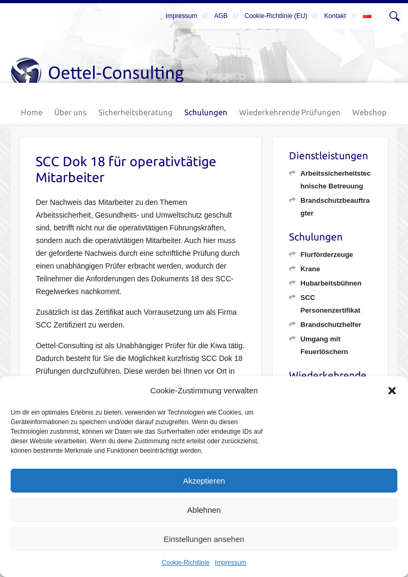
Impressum (230, 562)
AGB (220, 16)
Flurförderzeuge (327, 255)
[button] (392, 390)
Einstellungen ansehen (204, 539)
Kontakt (335, 16)
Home (31, 112)
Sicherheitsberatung (135, 112)
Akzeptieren (204, 480)
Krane (310, 269)
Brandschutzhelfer (331, 325)
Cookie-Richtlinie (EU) (275, 16)
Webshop (369, 112)
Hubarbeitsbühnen (331, 283)
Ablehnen (203, 509)
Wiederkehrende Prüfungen (290, 112)
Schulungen (205, 112)
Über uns (70, 112)
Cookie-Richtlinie (185, 562)
